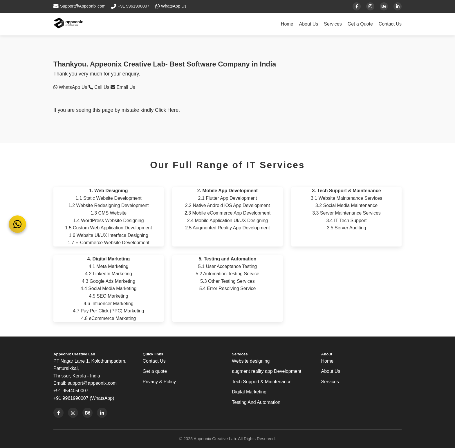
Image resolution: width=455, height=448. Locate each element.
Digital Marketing (249, 391)
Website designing (251, 361)
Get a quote (155, 371)
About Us (308, 23)
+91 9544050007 (71, 390)
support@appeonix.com (92, 383)
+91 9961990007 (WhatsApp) (83, 398)
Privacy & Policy (159, 381)
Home (287, 23)
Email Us (123, 87)
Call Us (100, 87)
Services (333, 23)
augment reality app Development (266, 371)
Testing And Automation (256, 402)
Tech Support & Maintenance (261, 381)
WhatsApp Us (71, 87)
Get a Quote (360, 23)
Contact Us (390, 23)
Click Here (166, 110)
